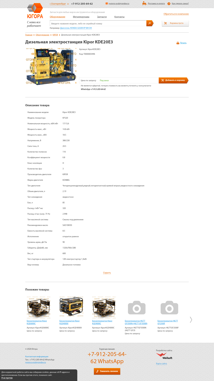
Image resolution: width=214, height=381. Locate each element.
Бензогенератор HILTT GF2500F (168, 322)
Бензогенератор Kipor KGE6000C (37, 322)
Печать (183, 43)
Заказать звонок (107, 371)
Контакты (119, 17)
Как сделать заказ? (180, 4)
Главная (28, 35)
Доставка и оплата (156, 4)
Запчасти (102, 17)
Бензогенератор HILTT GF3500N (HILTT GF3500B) (136, 322)
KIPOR (55, 35)
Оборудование (57, 17)
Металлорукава (81, 17)
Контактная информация (36, 357)
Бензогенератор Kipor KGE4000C (102, 322)
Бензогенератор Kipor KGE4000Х (69, 322)
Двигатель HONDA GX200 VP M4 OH (76, 28)
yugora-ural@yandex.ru (117, 4)
